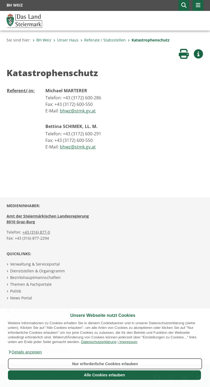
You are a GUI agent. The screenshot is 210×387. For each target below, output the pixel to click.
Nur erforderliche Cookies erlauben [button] (105, 364)
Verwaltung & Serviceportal (35, 264)
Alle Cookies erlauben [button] (104, 375)
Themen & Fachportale (31, 284)
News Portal (21, 297)
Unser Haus (65, 40)
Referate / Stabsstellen (103, 40)
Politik (15, 291)
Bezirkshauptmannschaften (35, 277)
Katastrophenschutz (149, 40)
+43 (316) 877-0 (36, 232)
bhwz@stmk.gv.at (78, 111)
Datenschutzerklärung (98, 342)
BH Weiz (42, 40)
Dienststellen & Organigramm (37, 270)
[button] (25, 352)
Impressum (128, 342)
